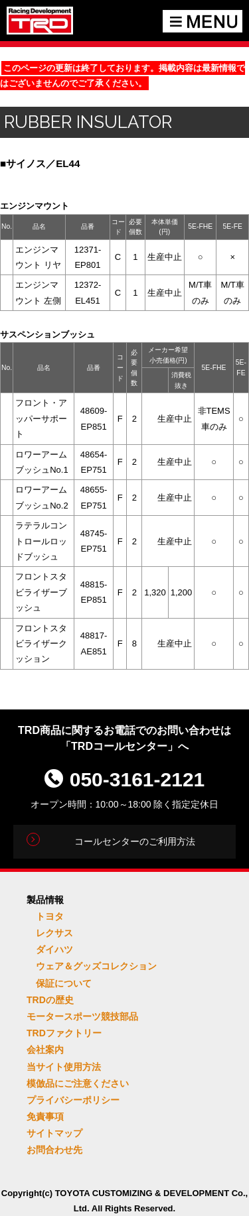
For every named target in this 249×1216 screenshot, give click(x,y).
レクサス (54, 933)
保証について (64, 983)
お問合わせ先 (54, 1149)
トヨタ (50, 916)
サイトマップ (54, 1133)
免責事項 (45, 1116)
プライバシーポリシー (73, 1100)
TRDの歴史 (50, 1000)
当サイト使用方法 (64, 1067)
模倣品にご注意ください (78, 1083)
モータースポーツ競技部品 (82, 1016)
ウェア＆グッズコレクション (96, 966)
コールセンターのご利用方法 (134, 841)
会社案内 (45, 1049)
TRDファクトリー (64, 1033)
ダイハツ (54, 949)
